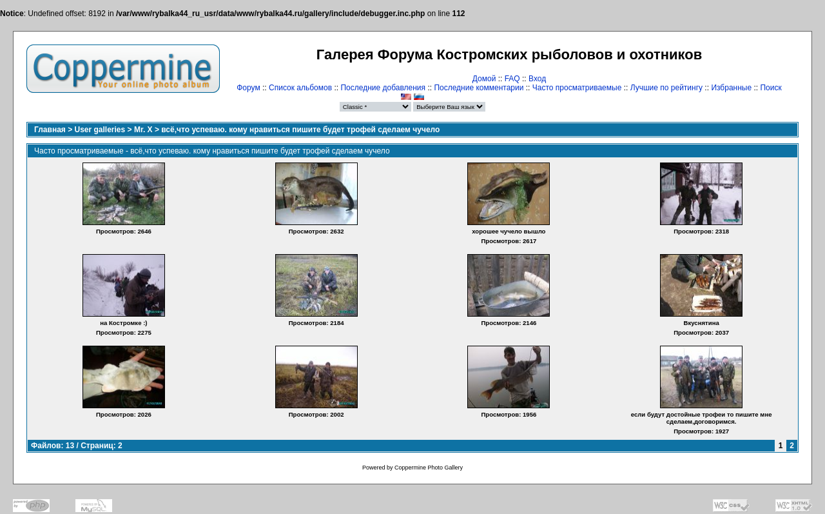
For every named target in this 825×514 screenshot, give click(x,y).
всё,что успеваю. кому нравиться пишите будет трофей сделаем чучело (300, 129)
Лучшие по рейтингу (666, 87)
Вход (537, 78)
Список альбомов (300, 87)
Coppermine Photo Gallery (428, 467)
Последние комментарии (478, 87)
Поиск (770, 87)
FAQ (512, 78)
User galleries (100, 129)
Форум (248, 87)
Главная (50, 129)
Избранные (731, 87)
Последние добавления (382, 87)
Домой (484, 78)
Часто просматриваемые (577, 87)
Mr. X (143, 129)
